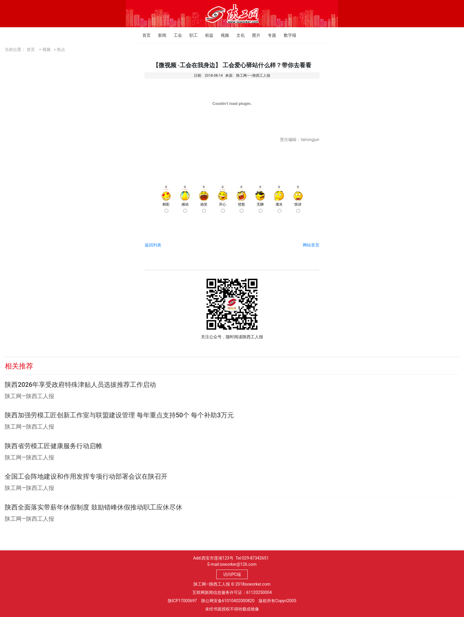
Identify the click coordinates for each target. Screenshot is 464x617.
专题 (269, 35)
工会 (175, 35)
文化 (238, 35)
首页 (144, 35)
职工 (191, 35)
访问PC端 (232, 574)
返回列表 (153, 245)
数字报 (285, 35)
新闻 (159, 35)
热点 (61, 49)
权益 (206, 35)
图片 (253, 35)
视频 (222, 35)
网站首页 (311, 245)
